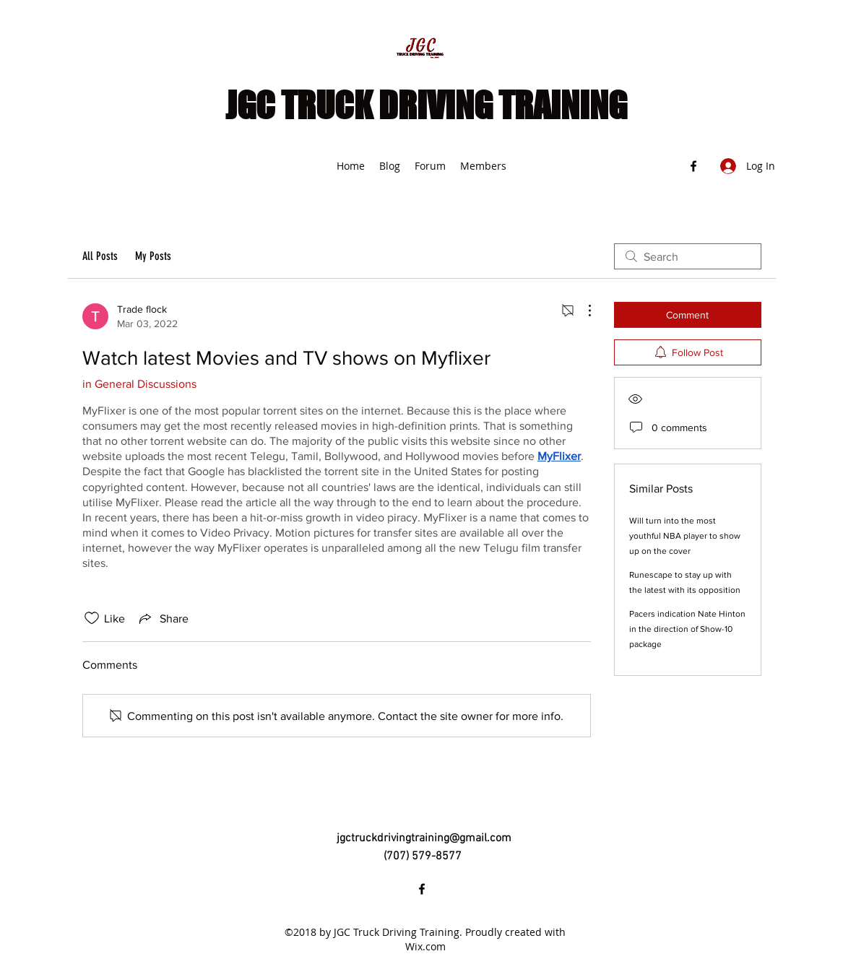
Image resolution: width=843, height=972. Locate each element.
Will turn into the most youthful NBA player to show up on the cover (684, 536)
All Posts (100, 256)
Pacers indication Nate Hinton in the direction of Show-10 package (687, 629)
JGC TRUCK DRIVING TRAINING (426, 105)
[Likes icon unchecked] (91, 618)
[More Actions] (582, 310)
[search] (687, 256)
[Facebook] (693, 166)
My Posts (153, 256)
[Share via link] (163, 618)
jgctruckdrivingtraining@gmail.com (424, 838)
